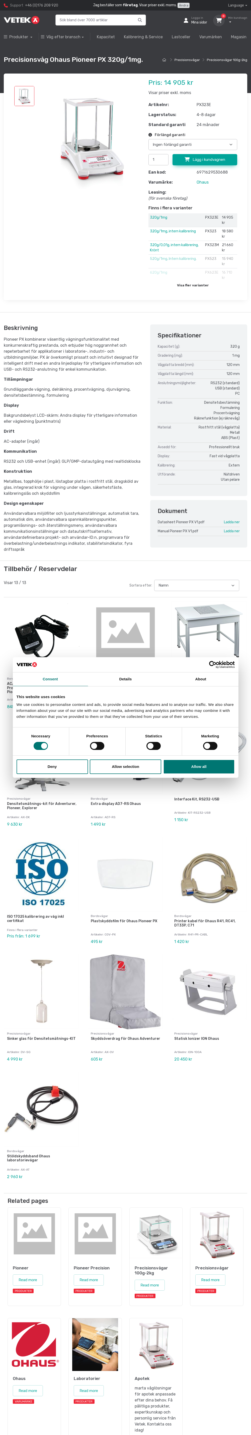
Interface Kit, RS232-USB (196, 798)
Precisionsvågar (187, 60)
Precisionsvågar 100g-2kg (227, 60)
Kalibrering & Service (143, 37)
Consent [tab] (50, 679)
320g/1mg (158, 217)
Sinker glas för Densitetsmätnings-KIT (41, 1034)
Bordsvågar (99, 797)
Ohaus (203, 182)
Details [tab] (125, 679)
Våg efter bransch (60, 37)
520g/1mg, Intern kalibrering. (173, 259)
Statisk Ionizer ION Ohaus (196, 1034)
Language (236, 5)
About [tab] (200, 679)
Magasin (238, 37)
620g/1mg (158, 272)
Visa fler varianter (193, 285)
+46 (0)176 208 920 (41, 5)
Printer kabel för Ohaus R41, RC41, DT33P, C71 (205, 920)
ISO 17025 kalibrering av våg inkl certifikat (35, 916)
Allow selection (125, 766)
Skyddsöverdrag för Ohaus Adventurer (125, 1034)
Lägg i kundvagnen (205, 159)
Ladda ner (232, 522)
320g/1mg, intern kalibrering (173, 231)
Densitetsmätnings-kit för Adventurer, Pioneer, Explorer (41, 804)
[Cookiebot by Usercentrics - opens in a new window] (213, 664)
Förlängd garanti (166, 135)
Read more (28, 1273)
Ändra (183, 5)
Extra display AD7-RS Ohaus (116, 802)
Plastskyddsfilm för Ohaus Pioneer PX (124, 918)
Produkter (16, 37)
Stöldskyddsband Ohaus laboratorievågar (28, 1152)
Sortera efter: (140, 585)
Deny (52, 766)
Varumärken (210, 37)
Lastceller (181, 37)
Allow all (199, 766)
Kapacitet (106, 37)
